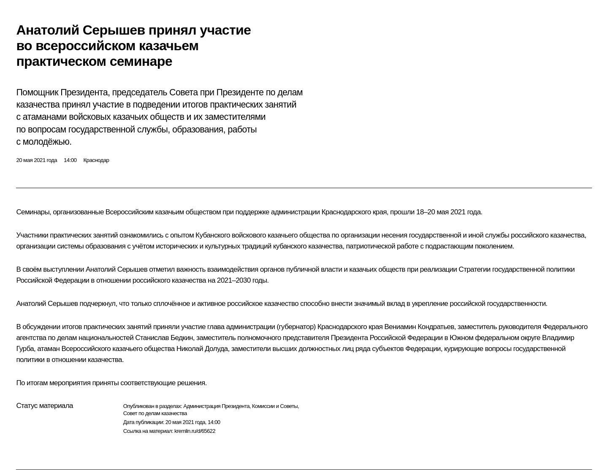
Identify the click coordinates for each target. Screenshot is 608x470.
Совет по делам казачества (155, 413)
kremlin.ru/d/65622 (194, 431)
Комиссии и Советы (275, 406)
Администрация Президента (216, 406)
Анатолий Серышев (116, 269)
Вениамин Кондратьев (419, 327)
